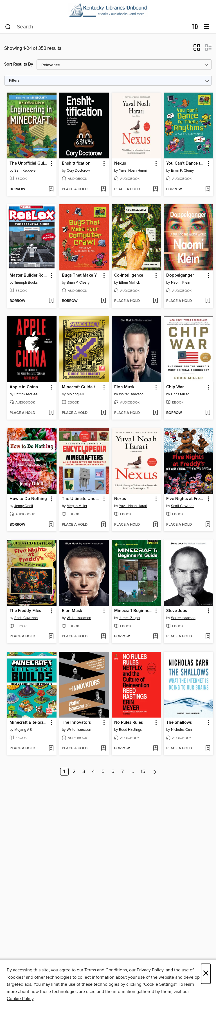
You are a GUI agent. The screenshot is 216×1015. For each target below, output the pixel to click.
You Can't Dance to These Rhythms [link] (185, 163)
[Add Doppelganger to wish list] (207, 301)
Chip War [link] (175, 387)
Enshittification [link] (76, 163)
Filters (14, 80)
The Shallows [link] (179, 722)
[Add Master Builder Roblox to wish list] (51, 301)
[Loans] (195, 28)
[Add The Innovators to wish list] (103, 748)
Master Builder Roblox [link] (29, 275)
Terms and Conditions (105, 970)
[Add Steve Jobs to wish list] (207, 636)
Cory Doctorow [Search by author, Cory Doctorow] (78, 170)
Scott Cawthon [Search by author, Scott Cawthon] (182, 506)
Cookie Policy (20, 998)
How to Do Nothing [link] (28, 498)
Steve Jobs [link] (176, 610)
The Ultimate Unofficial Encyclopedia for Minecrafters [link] (81, 498)
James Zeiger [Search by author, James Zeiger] (129, 618)
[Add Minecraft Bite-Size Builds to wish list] (51, 748)
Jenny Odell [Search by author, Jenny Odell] (23, 506)
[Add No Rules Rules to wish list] (155, 748)
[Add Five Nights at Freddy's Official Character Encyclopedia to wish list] (207, 524)
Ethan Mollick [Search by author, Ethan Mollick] (129, 282)
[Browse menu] (206, 27)
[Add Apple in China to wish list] (51, 413)
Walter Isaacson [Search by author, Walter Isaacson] (131, 394)
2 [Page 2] (74, 771)
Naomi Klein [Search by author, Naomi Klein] (180, 282)
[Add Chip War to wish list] (207, 413)
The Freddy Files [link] (25, 610)
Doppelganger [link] (180, 275)
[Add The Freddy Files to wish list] (51, 636)
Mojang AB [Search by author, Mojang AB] (75, 394)
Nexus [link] (120, 163)
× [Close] (205, 974)
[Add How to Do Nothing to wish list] (51, 524)
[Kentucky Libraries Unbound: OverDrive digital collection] (108, 10)
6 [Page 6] (112, 771)
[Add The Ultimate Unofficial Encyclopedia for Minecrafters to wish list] (103, 524)
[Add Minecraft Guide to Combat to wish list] (103, 413)
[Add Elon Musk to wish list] (155, 413)
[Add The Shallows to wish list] (207, 748)
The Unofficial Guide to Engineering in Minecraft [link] (29, 163)
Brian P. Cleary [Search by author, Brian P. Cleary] (182, 170)
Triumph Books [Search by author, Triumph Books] (26, 282)
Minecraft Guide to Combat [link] (81, 387)
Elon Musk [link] (124, 387)
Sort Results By (18, 64)
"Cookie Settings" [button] (159, 984)
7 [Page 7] (122, 771)
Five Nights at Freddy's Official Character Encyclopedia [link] (185, 498)
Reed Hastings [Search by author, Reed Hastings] (130, 729)
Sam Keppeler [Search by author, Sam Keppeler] (25, 170)
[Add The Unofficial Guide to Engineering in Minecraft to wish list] (51, 189)
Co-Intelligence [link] (128, 275)
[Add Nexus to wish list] (155, 189)
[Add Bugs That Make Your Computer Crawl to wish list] (103, 301)
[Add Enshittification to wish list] (103, 189)
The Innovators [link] (76, 722)
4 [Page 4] (93, 771)
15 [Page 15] (143, 771)
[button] (196, 49)
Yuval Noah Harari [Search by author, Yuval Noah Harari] (133, 170)
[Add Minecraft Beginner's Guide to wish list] (155, 636)
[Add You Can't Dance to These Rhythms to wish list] (207, 189)
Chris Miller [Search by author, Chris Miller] (180, 394)
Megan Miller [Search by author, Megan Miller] (77, 506)
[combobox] (96, 27)
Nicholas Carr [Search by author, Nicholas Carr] (181, 729)
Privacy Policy (150, 970)
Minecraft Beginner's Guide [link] (133, 610)
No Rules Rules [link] (128, 722)
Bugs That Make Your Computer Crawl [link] (81, 275)
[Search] (8, 27)
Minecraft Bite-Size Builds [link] (29, 722)
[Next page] (154, 771)
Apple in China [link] (24, 387)
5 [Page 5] (103, 771)
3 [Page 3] (83, 771)
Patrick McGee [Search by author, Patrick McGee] (25, 394)
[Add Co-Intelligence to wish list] (155, 301)
